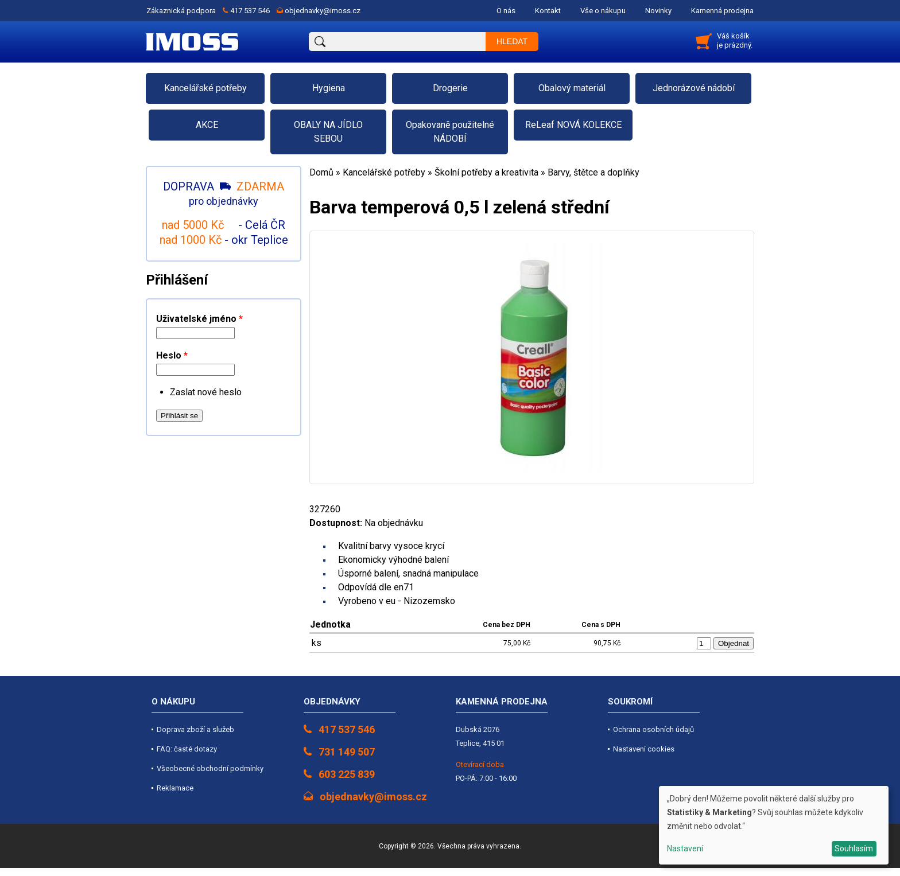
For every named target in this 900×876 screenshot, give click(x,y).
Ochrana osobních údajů (653, 729)
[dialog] (774, 825)
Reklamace (175, 788)
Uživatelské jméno (199, 318)
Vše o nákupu (603, 10)
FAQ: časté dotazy (187, 749)
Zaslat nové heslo (206, 392)
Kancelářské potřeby (384, 172)
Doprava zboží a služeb (195, 729)
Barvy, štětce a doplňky (593, 172)
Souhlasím (854, 848)
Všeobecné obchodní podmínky (210, 768)
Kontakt (548, 10)
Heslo (172, 355)
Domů (321, 172)
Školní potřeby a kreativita (486, 172)
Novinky (658, 10)
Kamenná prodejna (722, 10)
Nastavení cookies (643, 749)
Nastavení (685, 848)
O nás (505, 10)
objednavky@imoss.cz (322, 10)
